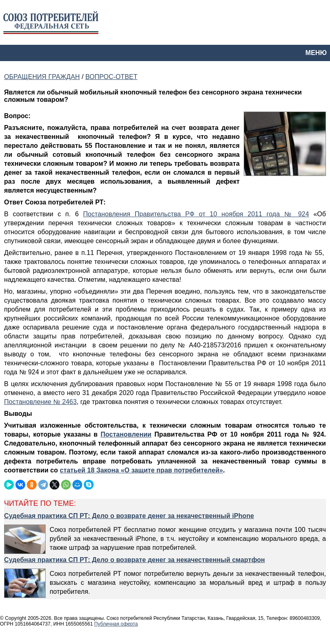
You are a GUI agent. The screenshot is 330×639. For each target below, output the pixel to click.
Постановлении (126, 434)
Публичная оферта (116, 624)
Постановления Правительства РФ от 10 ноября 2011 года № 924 (196, 214)
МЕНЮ (316, 52)
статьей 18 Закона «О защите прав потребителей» (141, 470)
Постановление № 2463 (40, 401)
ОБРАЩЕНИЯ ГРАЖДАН (42, 76)
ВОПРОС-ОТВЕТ (111, 76)
